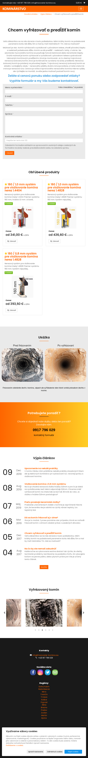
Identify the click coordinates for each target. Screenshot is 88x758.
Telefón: (9, 105)
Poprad (44, 702)
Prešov (44, 710)
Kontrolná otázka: (13, 136)
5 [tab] (49, 630)
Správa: (8, 114)
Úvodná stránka (30, 14)
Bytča (44, 718)
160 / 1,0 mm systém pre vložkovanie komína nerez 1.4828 (64, 187)
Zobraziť (11, 241)
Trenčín (44, 694)
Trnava (44, 697)
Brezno (44, 707)
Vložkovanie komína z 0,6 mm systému (45, 484)
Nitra (44, 691)
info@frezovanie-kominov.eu (44, 3)
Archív (44, 567)
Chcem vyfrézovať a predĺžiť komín (43, 533)
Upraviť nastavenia (35, 752)
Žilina (44, 705)
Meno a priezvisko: (13, 87)
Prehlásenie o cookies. (14, 745)
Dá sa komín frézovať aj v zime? (41, 517)
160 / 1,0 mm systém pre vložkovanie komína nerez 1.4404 (21, 187)
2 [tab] (39, 630)
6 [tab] (52, 630)
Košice (44, 699)
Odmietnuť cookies (54, 752)
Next (83, 613)
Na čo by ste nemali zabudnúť (40, 548)
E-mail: (8, 96)
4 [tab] (46, 630)
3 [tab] (42, 630)
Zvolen (44, 712)
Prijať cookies (73, 752)
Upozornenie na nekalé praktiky (41, 468)
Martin (44, 715)
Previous (4, 613)
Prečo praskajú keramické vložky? (42, 502)
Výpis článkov (46, 14)
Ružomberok (44, 689)
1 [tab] (35, 630)
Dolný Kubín (44, 686)
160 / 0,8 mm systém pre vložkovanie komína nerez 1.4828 (21, 256)
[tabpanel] (44, 613)
